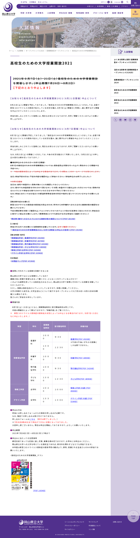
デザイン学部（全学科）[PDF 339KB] (27, 253)
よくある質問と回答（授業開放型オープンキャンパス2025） (126, 60)
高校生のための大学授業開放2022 (125, 101)
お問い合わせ (117, 522)
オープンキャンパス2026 (35, 51)
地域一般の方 (62, 6)
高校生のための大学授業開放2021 (125, 111)
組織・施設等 (118, 13)
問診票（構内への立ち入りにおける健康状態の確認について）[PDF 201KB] (43, 218)
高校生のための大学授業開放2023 (125, 91)
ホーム (11, 51)
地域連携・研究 (82, 13)
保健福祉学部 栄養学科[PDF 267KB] (27, 241)
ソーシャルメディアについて (74, 522)
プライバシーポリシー (72, 525)
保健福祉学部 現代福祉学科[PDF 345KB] (29, 244)
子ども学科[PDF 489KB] (81, 379)
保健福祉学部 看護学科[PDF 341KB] (27, 238)
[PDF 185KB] (27, 490)
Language (117, 2)
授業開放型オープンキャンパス (58, 51)
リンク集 (92, 529)
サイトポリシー (70, 529)
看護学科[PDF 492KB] (80, 339)
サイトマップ (93, 522)
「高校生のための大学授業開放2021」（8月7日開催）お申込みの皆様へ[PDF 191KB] (47, 230)
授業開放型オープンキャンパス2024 (126, 81)
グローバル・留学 (101, 13)
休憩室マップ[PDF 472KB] (23, 261)
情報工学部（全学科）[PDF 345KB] (26, 250)
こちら (32, 419)
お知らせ (90, 6)
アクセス (124, 6)
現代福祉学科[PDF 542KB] (82, 368)
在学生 (25, 2)
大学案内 (39, 13)
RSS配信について (95, 525)
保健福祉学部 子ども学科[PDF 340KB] (28, 247)
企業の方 (52, 6)
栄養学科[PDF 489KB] (80, 358)
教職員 (33, 2)
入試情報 (51, 13)
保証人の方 (43, 6)
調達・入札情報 (112, 6)
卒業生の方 (34, 6)
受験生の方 (24, 6)
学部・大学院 (26, 13)
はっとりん (44, 2)
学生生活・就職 (65, 13)
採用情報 (100, 6)
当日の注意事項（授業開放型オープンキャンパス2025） (126, 71)
